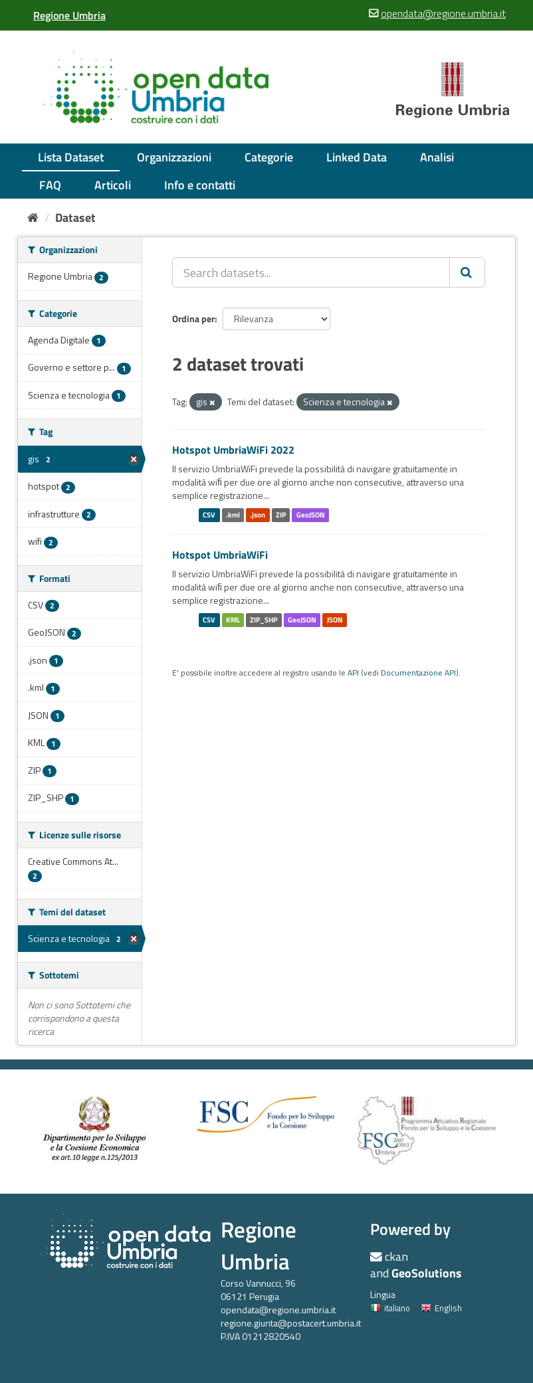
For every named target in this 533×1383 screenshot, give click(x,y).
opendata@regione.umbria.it (278, 1310)
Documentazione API (418, 673)
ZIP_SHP (263, 619)
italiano (390, 1308)
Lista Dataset (71, 157)
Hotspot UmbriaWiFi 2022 (233, 450)
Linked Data (356, 157)
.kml (233, 514)
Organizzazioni (174, 157)
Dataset (75, 218)
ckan (396, 1256)
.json (257, 514)
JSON (335, 619)
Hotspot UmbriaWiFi (220, 555)
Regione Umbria (258, 1245)
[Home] (33, 218)
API (353, 673)
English (441, 1308)
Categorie (269, 157)
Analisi (437, 157)
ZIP (281, 514)
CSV (209, 514)
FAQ (50, 185)
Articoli (112, 185)
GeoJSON (310, 514)
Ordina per (193, 318)
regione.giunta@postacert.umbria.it (291, 1323)
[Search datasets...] (311, 272)
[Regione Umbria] (69, 15)
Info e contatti (199, 185)
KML (233, 619)
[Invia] (467, 272)
